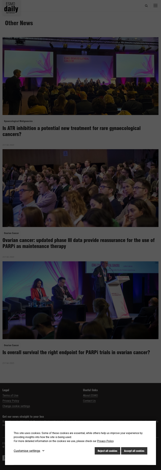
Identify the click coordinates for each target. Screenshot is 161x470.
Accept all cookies (134, 450)
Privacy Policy (105, 441)
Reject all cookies (107, 450)
